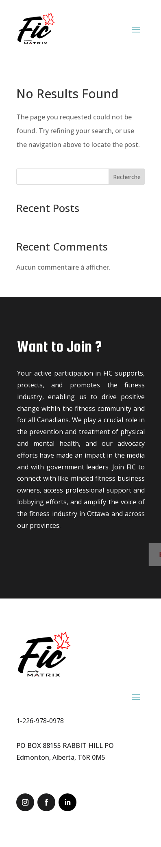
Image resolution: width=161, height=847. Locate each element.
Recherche (127, 177)
